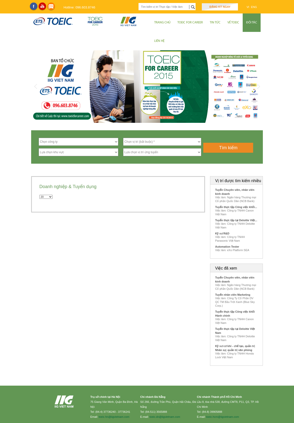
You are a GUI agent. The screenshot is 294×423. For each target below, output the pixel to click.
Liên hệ (159, 41)
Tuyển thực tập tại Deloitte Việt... (236, 220)
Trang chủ (162, 22)
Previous (35, 86)
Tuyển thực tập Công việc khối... (236, 207)
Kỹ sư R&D (222, 233)
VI (248, 6)
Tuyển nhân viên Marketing (232, 294)
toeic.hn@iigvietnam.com (114, 416)
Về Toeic (233, 22)
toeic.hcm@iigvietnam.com (222, 416)
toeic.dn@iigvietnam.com (164, 416)
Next (258, 86)
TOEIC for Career (190, 22)
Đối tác (251, 22)
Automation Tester (227, 246)
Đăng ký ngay (219, 6)
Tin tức (215, 22)
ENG (254, 6)
